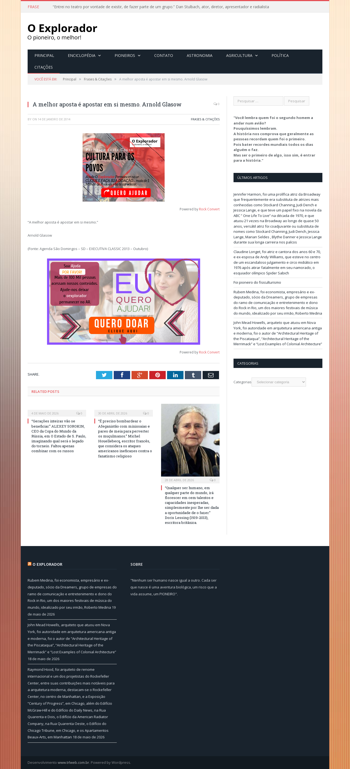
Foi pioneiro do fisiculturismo (257, 282)
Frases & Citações (205, 119)
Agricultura (239, 55)
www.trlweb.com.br (73, 762)
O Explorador (47, 564)
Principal (44, 55)
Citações (43, 67)
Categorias (243, 381)
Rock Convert (209, 209)
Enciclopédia (81, 55)
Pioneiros (125, 55)
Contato (163, 55)
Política (280, 55)
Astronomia (199, 55)
